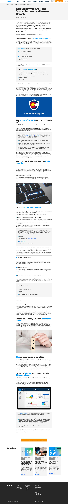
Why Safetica (18, 487)
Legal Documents (38, 494)
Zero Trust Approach (32, 238)
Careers (36, 492)
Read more (23, 474)
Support (26, 489)
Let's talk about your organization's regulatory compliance (34, 440)
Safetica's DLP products (22, 413)
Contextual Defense (19, 488)
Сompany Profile (38, 487)
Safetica (8, 4)
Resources (11, 4)
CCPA (47, 364)
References (37, 488)
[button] (17, 1)
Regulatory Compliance (26, 457)
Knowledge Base (28, 488)
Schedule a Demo (59, 1)
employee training (22, 241)
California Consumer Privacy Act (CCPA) (32, 135)
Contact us (37, 493)
